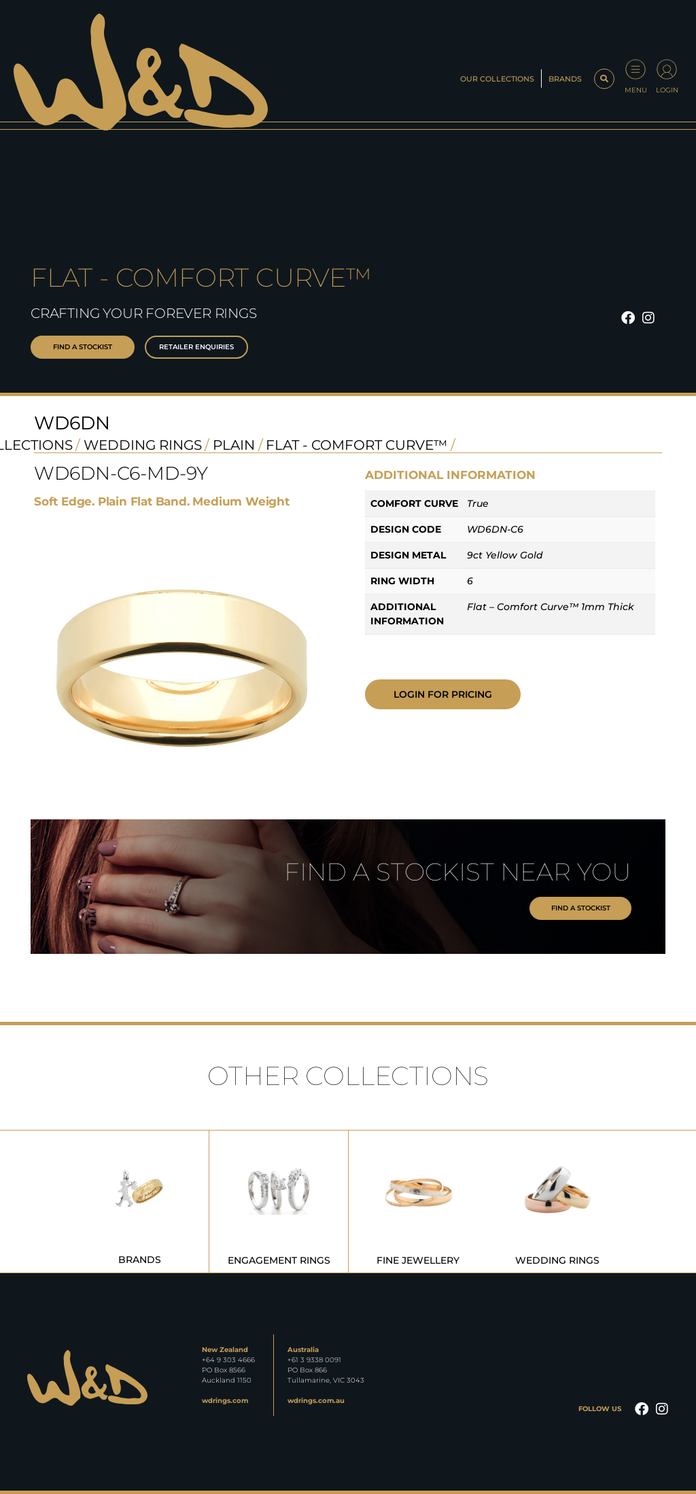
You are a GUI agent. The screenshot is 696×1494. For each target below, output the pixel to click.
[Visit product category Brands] (139, 1201)
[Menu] (635, 69)
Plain (234, 445)
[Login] (667, 69)
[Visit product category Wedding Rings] (557, 1202)
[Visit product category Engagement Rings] (278, 1202)
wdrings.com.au (316, 1400)
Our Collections (497, 79)
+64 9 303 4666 (228, 1359)
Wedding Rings (143, 445)
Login (667, 90)
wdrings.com (225, 1400)
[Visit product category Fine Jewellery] (418, 1202)
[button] (604, 79)
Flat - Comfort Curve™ (356, 445)
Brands (565, 79)
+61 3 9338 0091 (314, 1359)
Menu (636, 90)
